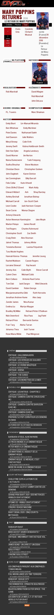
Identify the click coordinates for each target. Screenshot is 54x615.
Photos (18, 24)
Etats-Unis (18, 30)
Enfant (29, 31)
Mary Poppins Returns (18, 14)
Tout (25, 24)
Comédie (29, 29)
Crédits (9, 24)
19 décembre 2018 (44, 37)
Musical (28, 34)
